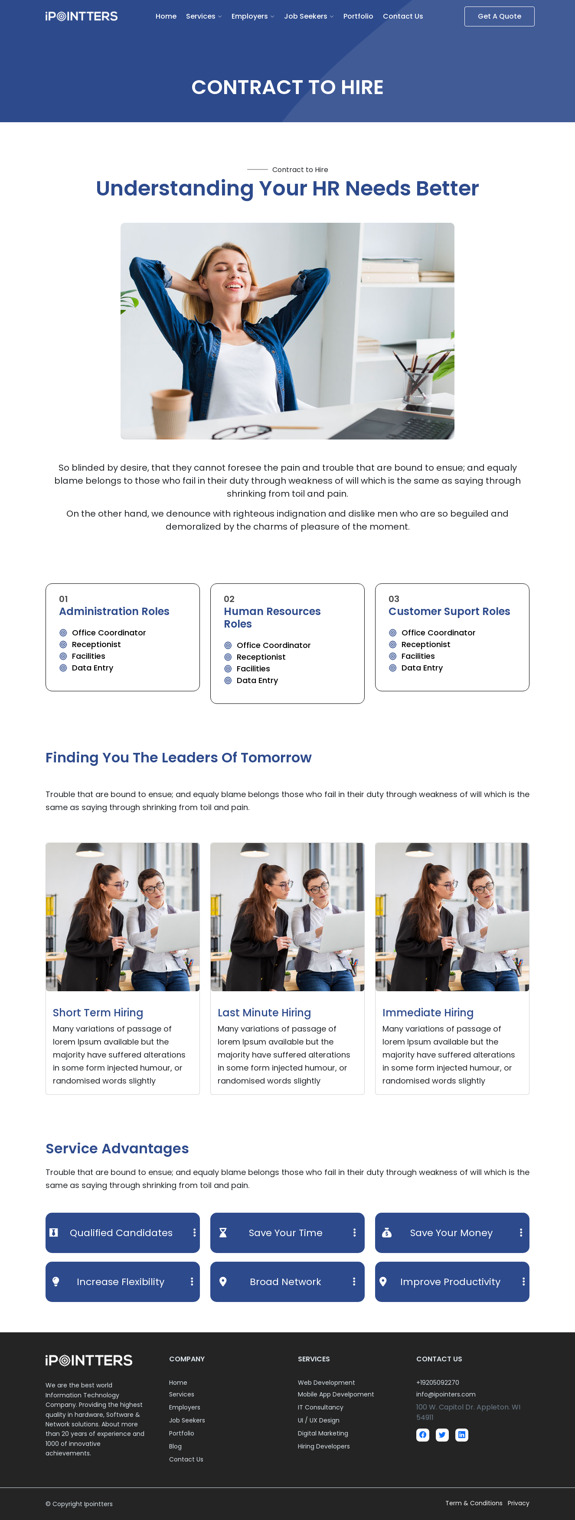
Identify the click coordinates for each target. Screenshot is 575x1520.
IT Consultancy (320, 1407)
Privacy (518, 1503)
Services (201, 16)
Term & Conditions (474, 1503)
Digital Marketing (323, 1433)
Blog (175, 1446)
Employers (250, 16)
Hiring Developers (324, 1446)
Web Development (326, 1382)
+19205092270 (437, 1382)
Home (166, 16)
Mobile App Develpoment (336, 1394)
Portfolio (358, 16)
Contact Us (403, 16)
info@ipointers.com (446, 1394)
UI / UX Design (319, 1420)
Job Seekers (305, 16)
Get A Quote (499, 16)
